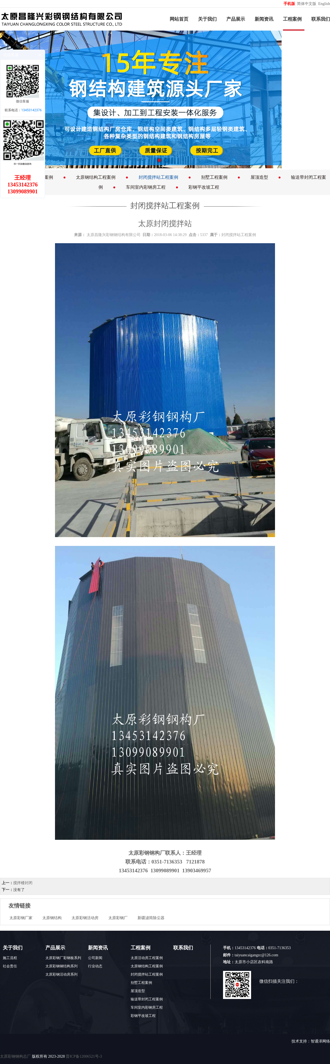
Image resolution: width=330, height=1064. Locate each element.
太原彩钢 (138, 853)
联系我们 (320, 19)
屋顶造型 (259, 177)
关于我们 (207, 19)
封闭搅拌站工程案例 (158, 177)
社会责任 (10, 966)
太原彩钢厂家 (20, 918)
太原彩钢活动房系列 (61, 974)
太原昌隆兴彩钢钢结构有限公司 (114, 235)
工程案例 (292, 19)
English (324, 4)
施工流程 (10, 958)
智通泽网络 (320, 1041)
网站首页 (179, 19)
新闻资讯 (264, 19)
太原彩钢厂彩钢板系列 (63, 958)
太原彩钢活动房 (85, 918)
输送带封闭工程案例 (147, 999)
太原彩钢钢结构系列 (61, 966)
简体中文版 (307, 4)
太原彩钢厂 (118, 918)
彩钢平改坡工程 (203, 187)
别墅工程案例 (214, 177)
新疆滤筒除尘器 (151, 918)
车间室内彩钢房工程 (146, 187)
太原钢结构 (52, 918)
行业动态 (95, 966)
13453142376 (31, 110)
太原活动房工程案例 (147, 958)
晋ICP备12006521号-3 (84, 1056)
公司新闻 (95, 958)
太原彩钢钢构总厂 (15, 1056)
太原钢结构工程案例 (96, 177)
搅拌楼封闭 (22, 883)
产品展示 (235, 19)
